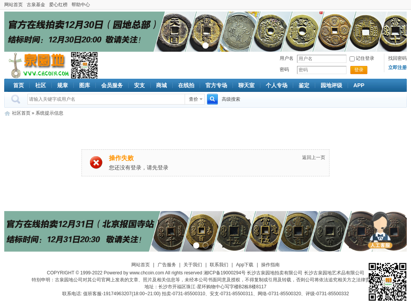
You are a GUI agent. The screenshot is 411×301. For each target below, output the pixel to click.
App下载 (244, 264)
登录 (358, 70)
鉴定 (304, 85)
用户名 (287, 58)
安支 (139, 85)
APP (359, 85)
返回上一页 (313, 157)
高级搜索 (231, 99)
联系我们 (219, 264)
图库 (84, 85)
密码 (284, 69)
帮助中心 (80, 4)
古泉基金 (36, 4)
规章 (62, 85)
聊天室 (246, 85)
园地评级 (331, 85)
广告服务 (167, 264)
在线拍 (186, 85)
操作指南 (270, 264)
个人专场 (276, 85)
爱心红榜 (58, 4)
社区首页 (21, 113)
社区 (40, 85)
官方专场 (216, 85)
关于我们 (192, 264)
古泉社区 (37, 65)
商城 (161, 85)
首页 (18, 85)
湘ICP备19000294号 (225, 273)
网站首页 (13, 4)
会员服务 (112, 85)
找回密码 (397, 58)
